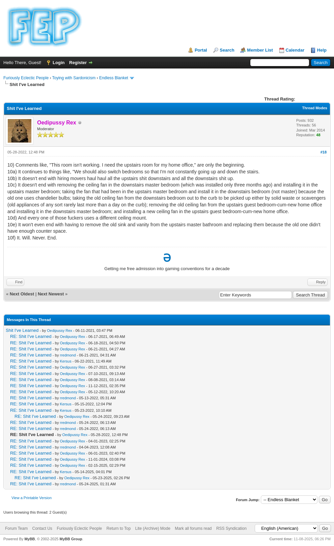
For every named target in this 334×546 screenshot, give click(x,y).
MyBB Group (70, 539)
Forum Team (16, 528)
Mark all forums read (193, 528)
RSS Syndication (231, 528)
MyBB (29, 539)
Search (227, 50)
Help (322, 50)
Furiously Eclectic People (26, 78)
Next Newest (51, 293)
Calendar (295, 50)
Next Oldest (22, 293)
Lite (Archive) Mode (152, 528)
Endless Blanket (113, 78)
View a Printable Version (31, 498)
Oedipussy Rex (59, 330)
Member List (260, 50)
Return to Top (119, 528)
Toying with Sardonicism (74, 78)
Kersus (65, 361)
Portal (201, 50)
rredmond (68, 355)
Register (78, 62)
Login (58, 62)
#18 (324, 152)
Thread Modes (314, 108)
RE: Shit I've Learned (30, 336)
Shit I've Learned (22, 330)
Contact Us (42, 528)
